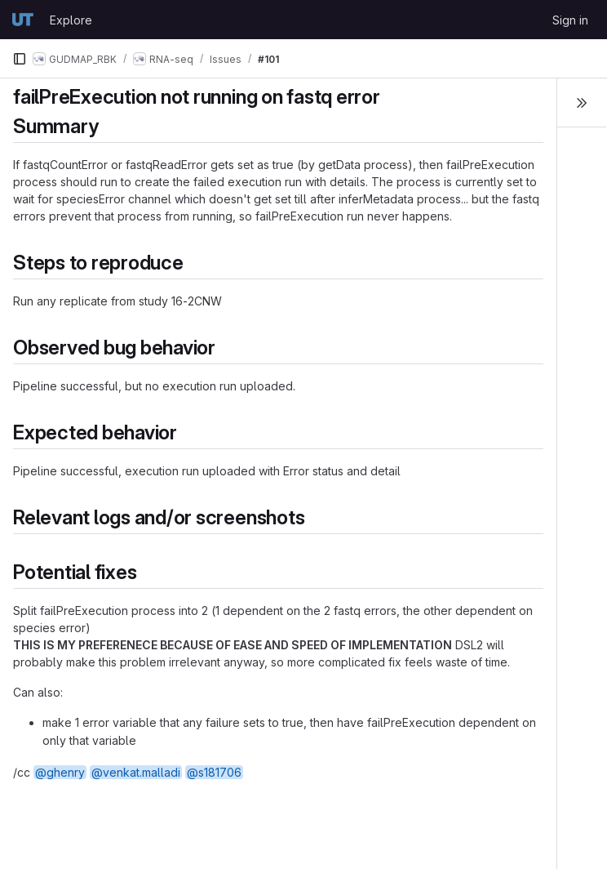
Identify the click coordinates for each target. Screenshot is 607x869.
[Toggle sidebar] (581, 102)
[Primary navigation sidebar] (20, 59)
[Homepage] (23, 20)
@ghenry (60, 772)
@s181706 (214, 772)
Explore (71, 20)
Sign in (570, 20)
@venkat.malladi (135, 772)
